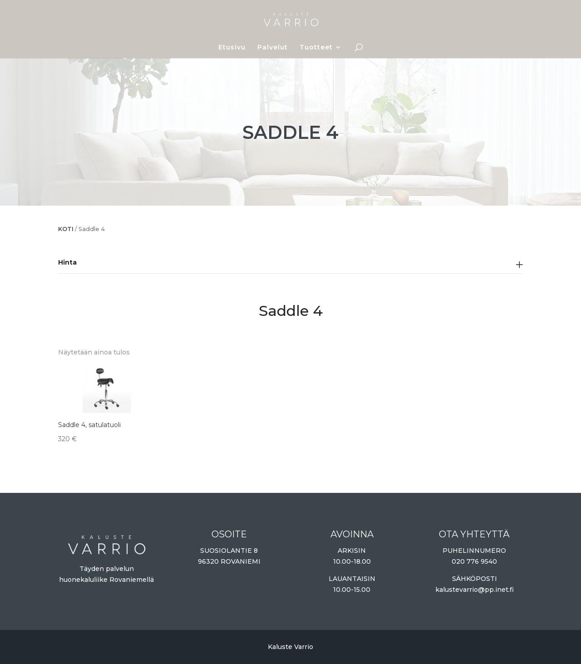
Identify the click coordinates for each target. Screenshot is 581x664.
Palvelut (272, 47)
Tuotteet (316, 47)
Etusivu (232, 47)
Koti (66, 229)
